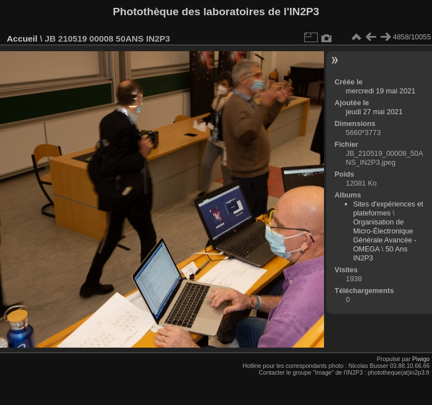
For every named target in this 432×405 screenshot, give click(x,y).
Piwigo (421, 359)
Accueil (22, 38)
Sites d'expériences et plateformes (388, 208)
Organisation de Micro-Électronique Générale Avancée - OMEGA (385, 235)
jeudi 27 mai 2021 (374, 111)
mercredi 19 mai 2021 (381, 91)
